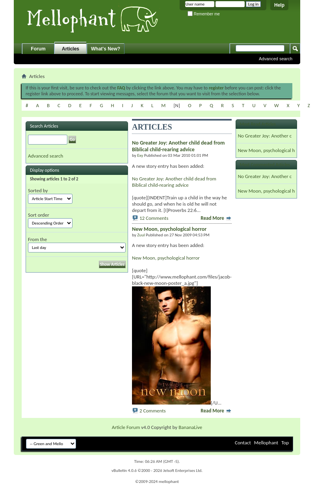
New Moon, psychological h (266, 150)
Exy (140, 155)
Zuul (141, 235)
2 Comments (152, 411)
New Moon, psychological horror (166, 258)
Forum (38, 49)
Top (285, 443)
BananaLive (190, 427)
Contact (243, 443)
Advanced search (275, 58)
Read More (216, 218)
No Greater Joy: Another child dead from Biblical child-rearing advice (174, 182)
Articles (70, 49)
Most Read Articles (258, 124)
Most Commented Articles (265, 164)
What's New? (105, 49)
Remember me (204, 14)
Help (279, 5)
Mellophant (266, 443)
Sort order (38, 215)
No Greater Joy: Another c (265, 136)
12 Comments (153, 218)
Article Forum (126, 427)
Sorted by (38, 190)
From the (37, 239)
